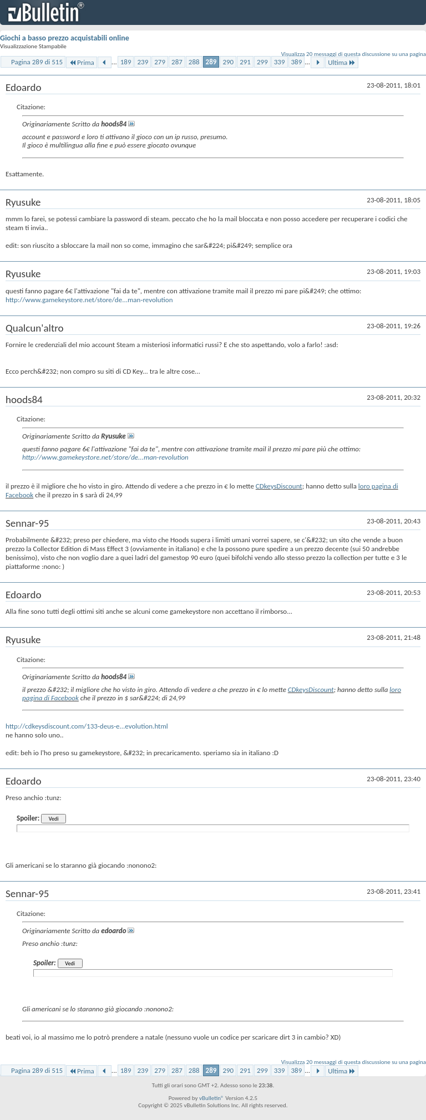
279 (159, 62)
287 (176, 62)
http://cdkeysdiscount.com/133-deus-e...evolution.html (87, 726)
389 (296, 62)
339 (279, 62)
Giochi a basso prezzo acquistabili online (64, 38)
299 (262, 62)
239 (142, 62)
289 (211, 62)
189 (125, 62)
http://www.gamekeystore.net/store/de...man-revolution (89, 300)
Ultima (342, 62)
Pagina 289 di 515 (37, 62)
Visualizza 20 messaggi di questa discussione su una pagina (353, 54)
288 (194, 62)
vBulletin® (211, 1098)
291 (245, 62)
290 (228, 62)
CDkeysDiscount (279, 486)
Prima (81, 62)
